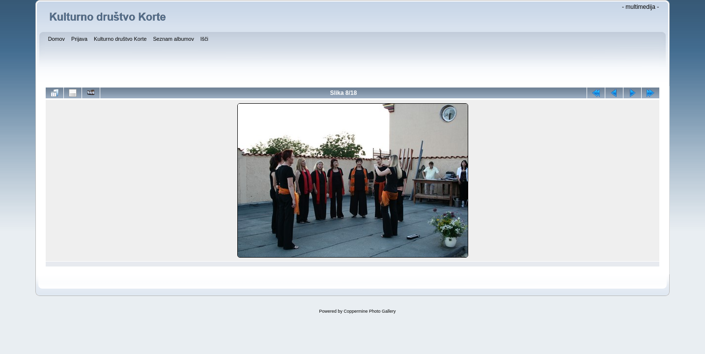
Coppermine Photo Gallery (369, 311)
